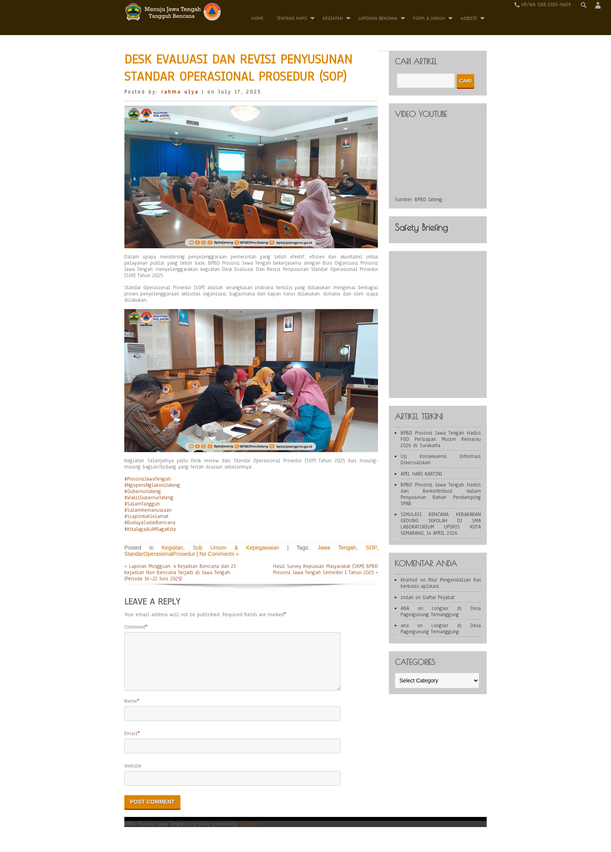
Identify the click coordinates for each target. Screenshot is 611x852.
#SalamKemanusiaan (147, 510)
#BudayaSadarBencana (149, 522)
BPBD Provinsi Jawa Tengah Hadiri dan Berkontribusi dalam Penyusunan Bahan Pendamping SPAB (441, 494)
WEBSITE (469, 18)
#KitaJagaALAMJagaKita (150, 529)
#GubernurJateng (142, 491)
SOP (371, 547)
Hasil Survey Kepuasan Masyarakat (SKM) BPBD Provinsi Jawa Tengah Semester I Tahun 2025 (325, 569)
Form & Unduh (429, 18)
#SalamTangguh (142, 503)
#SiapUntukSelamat (146, 516)
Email (131, 743)
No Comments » (219, 554)
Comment (134, 627)
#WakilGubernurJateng (148, 497)
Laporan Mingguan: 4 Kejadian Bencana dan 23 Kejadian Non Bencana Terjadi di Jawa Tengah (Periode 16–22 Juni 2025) (180, 572)
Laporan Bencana (377, 18)
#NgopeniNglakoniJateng (152, 485)
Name (130, 710)
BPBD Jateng (428, 199)
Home (257, 18)
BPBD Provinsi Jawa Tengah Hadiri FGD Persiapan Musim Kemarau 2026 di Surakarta (441, 439)
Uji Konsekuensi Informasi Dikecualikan (441, 459)
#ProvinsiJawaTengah (147, 479)
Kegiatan (333, 18)
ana (405, 625)
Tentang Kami (292, 18)
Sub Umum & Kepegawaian (235, 547)
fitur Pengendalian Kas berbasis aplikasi (441, 583)
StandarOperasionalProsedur (159, 554)
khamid (409, 579)
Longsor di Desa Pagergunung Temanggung (441, 611)
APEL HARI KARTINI (421, 473)
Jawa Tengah (337, 547)
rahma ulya (180, 91)
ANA (405, 608)
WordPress (250, 833)
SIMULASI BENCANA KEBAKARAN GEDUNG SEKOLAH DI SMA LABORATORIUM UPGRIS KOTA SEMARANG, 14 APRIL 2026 (441, 524)
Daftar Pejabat (438, 597)
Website (132, 775)
